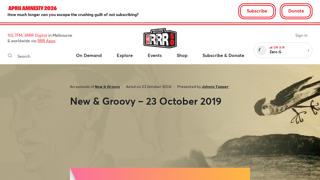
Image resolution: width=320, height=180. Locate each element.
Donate (296, 11)
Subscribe (257, 11)
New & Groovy (107, 86)
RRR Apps (47, 40)
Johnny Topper (215, 86)
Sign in (301, 35)
